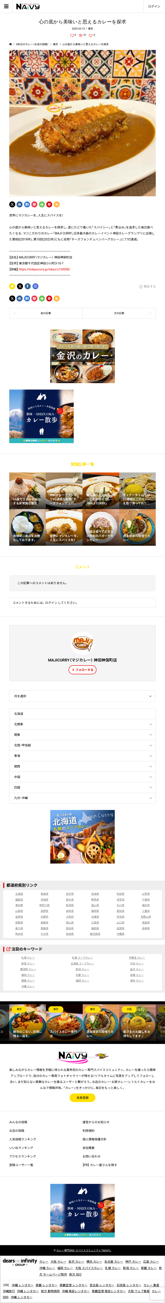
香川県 (19, 928)
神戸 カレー (133, 1261)
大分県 (44, 934)
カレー (43, 1261)
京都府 (44, 916)
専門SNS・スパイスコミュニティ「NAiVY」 (83, 1250)
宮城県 (95, 893)
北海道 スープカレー (82, 963)
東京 (90, 28)
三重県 (146, 911)
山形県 (146, 893)
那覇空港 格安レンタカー (108, 1291)
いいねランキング (21, 1148)
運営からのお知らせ (96, 1122)
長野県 (44, 911)
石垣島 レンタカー (128, 1285)
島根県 (44, 922)
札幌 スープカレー (82, 957)
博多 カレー (137, 980)
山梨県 (19, 911)
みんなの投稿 (18, 1122)
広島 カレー (151, 1261)
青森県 (44, 893)
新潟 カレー (82, 969)
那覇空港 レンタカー (73, 1285)
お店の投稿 (16, 1130)
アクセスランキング (22, 1156)
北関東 (18, 724)
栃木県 (70, 899)
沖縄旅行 (9, 1291)
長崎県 (146, 928)
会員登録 (82, 1097)
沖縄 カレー (28, 986)
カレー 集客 (151, 1285)
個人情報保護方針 (94, 1139)
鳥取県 (19, 922)
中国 (17, 777)
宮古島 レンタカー (102, 1285)
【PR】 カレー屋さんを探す (99, 1165)
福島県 (19, 899)
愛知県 (120, 911)
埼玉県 (120, 899)
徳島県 (146, 922)
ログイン (154, 6)
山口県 (120, 922)
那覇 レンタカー (46, 1285)
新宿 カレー (28, 963)
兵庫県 (95, 916)
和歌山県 (146, 916)
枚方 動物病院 (50, 1291)
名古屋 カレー (113, 1261)
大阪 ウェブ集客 (139, 1291)
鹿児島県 (95, 934)
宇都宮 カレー (137, 957)
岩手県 (70, 893)
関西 (17, 766)
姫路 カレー (28, 980)
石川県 (120, 905)
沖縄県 (120, 934)
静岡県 (95, 911)
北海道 (18, 713)
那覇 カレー (149, 1268)
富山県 (95, 905)
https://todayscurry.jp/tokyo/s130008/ (44, 269)
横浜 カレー (94, 1261)
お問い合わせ (91, 1156)
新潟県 (70, 905)
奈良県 (120, 916)
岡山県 (70, 922)
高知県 (70, 928)
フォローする (84, 670)
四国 (17, 787)
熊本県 (19, 934)
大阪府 (70, 916)
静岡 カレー (28, 975)
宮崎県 (70, 934)
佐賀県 (120, 928)
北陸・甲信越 (22, 745)
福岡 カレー (82, 980)
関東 (17, 734)
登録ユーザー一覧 (21, 1165)
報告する (150, 286)
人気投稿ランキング (22, 1139)
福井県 (146, 905)
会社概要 (88, 1148)
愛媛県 (44, 928)
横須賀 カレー (28, 969)
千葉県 (146, 899)
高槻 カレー (137, 975)
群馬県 (95, 899)
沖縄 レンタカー (22, 1285)
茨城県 (44, 899)
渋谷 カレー (137, 963)
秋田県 (120, 893)
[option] (27, 1022)
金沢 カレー (137, 969)
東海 (17, 755)
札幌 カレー (28, 957)
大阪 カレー (58, 1261)
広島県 (95, 922)
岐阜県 (70, 911)
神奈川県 (44, 905)
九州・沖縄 (21, 798)
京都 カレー (82, 975)
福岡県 (95, 928)
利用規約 (88, 1130)
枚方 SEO (75, 1274)
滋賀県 (19, 916)
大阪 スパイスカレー (89, 1268)
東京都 (19, 905)
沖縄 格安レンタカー (76, 1291)
